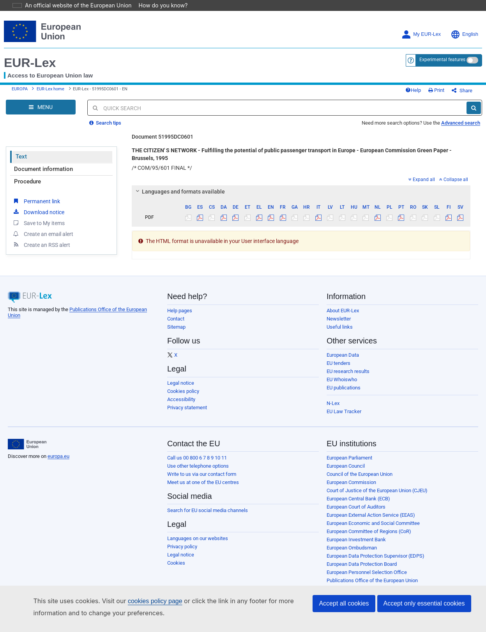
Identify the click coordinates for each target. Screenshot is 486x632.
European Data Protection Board (362, 570)
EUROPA (20, 92)
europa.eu (58, 462)
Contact (175, 324)
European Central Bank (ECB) (358, 504)
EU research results (348, 377)
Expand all (421, 185)
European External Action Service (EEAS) (371, 521)
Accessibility (181, 405)
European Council (346, 472)
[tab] (301, 197)
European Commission (351, 488)
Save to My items (38, 228)
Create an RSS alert (41, 250)
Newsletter (339, 324)
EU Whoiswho (342, 385)
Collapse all (453, 185)
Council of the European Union (359, 480)
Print (449, 93)
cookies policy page (142, 601)
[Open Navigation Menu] (41, 113)
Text (21, 162)
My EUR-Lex (421, 34)
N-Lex (333, 409)
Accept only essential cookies (424, 603)
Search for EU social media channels (207, 516)
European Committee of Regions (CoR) (369, 537)
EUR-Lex (30, 63)
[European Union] (27, 450)
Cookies (176, 569)
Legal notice (180, 389)
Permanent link (36, 207)
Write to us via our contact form (201, 480)
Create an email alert (42, 239)
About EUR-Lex (343, 316)
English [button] (464, 34)
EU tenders (338, 369)
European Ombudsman (352, 553)
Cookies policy (183, 397)
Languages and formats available (179, 197)
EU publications (344, 393)
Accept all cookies (344, 603)
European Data (343, 361)
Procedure (27, 187)
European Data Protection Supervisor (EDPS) (375, 562)
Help (426, 93)
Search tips (105, 129)
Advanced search (460, 129)
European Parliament (349, 464)
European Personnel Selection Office (367, 578)
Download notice (38, 218)
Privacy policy (182, 552)
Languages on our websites (197, 544)
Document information (43, 174)
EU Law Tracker (344, 417)
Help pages (179, 316)
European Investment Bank (356, 545)
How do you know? (158, 5)
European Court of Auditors (356, 513)
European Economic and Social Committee (373, 529)
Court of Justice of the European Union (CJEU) (377, 496)
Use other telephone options (198, 472)
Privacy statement (187, 413)
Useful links (340, 333)
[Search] (474, 113)
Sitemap (176, 333)
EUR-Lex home (50, 92)
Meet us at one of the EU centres (203, 488)
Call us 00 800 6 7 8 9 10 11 (197, 464)
